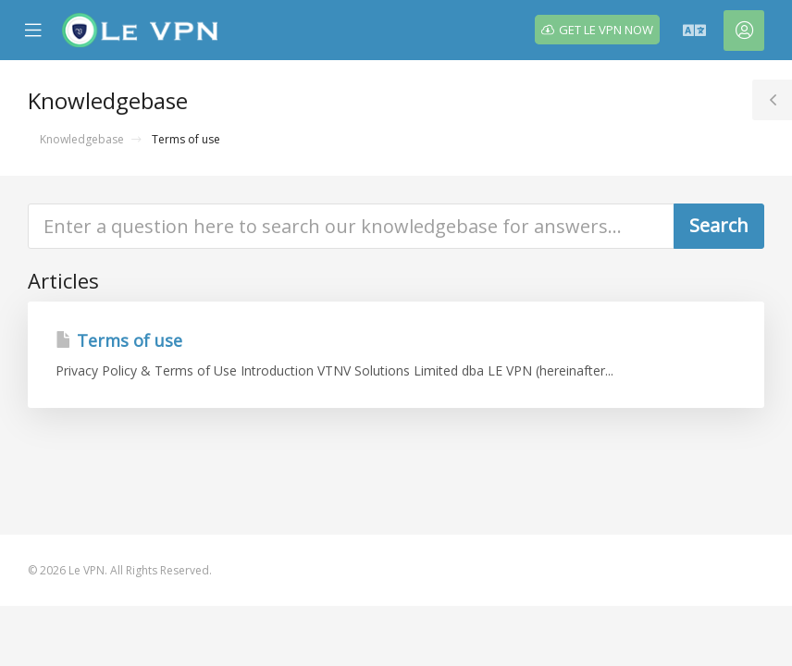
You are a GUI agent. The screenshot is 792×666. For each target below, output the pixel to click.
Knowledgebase (82, 139)
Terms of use (119, 340)
